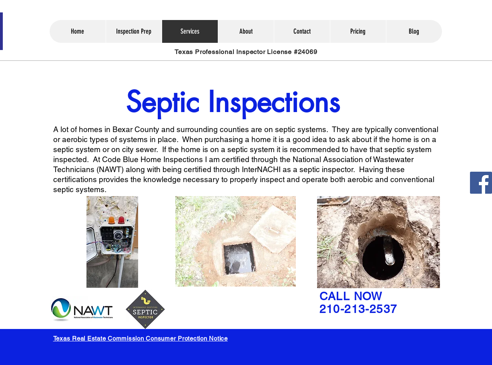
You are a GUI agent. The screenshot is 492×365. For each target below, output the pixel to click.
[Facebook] (481, 183)
